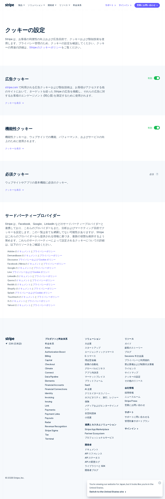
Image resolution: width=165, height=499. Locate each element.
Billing (48, 355)
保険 (87, 401)
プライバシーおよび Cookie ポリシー (37, 259)
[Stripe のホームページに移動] (8, 339)
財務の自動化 (91, 364)
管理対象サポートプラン (137, 420)
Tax (47, 434)
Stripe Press (131, 400)
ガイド (128, 343)
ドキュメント (24, 251)
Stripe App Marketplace (97, 429)
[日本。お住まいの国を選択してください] (13, 343)
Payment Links (52, 413)
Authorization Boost (55, 351)
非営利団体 (90, 413)
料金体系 (77, 5)
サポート (110, 5)
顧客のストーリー (134, 347)
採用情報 (129, 392)
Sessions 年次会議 (134, 355)
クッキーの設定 (132, 376)
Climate (49, 368)
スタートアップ (93, 347)
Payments (50, 409)
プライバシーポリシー (44, 251)
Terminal (49, 438)
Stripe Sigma (51, 430)
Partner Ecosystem (94, 433)
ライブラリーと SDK (95, 465)
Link (47, 405)
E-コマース (90, 355)
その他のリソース (134, 380)
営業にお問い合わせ (147, 5)
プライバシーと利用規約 (137, 360)
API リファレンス (93, 453)
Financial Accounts (54, 384)
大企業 (88, 343)
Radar (48, 422)
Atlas (47, 347)
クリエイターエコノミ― (97, 393)
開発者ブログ (91, 470)
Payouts (49, 418)
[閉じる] (159, 483)
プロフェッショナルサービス (99, 437)
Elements (50, 380)
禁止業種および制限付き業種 (139, 364)
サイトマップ (131, 372)
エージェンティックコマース (99, 351)
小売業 (88, 417)
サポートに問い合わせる (137, 416)
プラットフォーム (94, 380)
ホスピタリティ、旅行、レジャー (102, 397)
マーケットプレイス (95, 376)
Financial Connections (56, 389)
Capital (48, 360)
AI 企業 (88, 389)
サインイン (125, 5)
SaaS (87, 384)
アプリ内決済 (91, 372)
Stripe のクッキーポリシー (45, 47)
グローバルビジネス (95, 368)
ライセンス (130, 368)
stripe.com (11, 87)
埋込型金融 (90, 360)
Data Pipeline (51, 376)
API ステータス (92, 457)
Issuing (48, 401)
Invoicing (49, 397)
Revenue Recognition (56, 426)
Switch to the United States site (107, 491)
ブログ (128, 351)
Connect (49, 372)
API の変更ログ (92, 461)
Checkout (50, 364)
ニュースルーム (132, 396)
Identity (49, 393)
